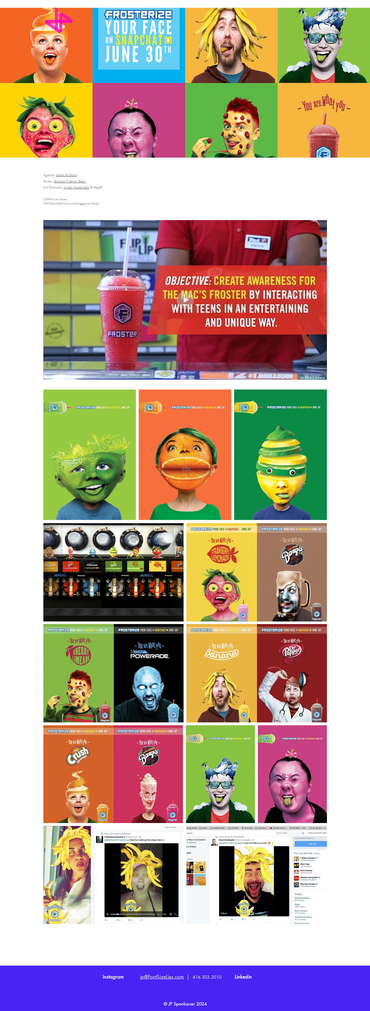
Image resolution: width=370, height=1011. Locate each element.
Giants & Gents (66, 175)
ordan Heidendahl (77, 187)
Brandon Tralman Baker (70, 181)
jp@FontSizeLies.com (162, 977)
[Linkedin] (243, 977)
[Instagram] (113, 977)
